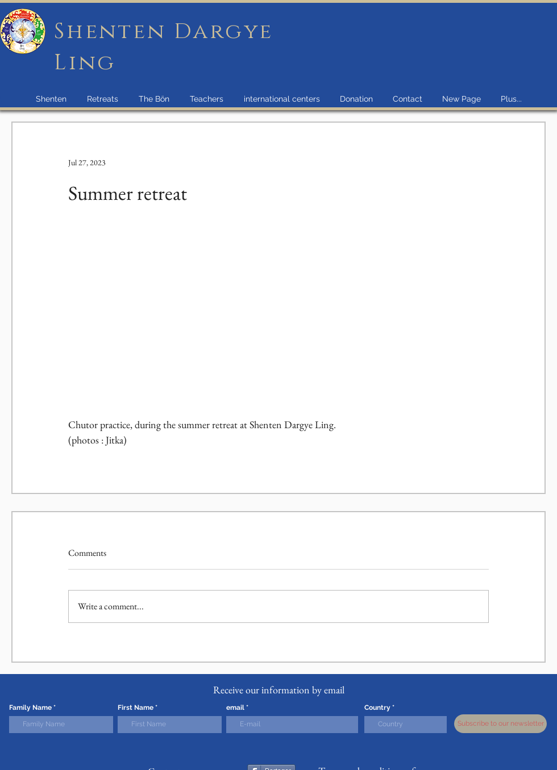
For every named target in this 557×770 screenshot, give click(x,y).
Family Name (30, 707)
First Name (135, 707)
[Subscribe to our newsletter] (500, 723)
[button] (51, 98)
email (235, 707)
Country (377, 707)
